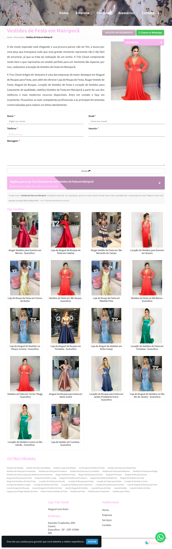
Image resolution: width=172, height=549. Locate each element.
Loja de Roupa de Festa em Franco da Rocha (25, 299)
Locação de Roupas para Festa (81, 481)
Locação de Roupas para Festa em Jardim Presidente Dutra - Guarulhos (106, 396)
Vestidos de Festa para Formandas (21, 471)
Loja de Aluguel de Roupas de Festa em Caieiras (65, 252)
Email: (92, 116)
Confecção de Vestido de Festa (92, 468)
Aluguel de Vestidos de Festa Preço (21, 481)
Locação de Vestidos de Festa (46, 484)
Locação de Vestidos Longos (19, 484)
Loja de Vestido (120, 488)
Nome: (11, 116)
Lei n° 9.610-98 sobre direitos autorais (54, 200)
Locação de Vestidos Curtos (135, 481)
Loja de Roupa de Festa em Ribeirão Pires (106, 299)
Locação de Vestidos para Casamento (77, 484)
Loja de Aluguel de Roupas (18, 488)
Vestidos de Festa (77, 491)
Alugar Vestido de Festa (65, 474)
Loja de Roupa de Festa (101, 488)
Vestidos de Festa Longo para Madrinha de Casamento (30, 474)
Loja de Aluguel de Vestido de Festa (47, 488)
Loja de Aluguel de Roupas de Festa (142, 484)
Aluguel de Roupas (114, 474)
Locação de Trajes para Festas (109, 481)
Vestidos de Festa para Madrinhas (122, 468)
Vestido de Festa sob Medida (38, 468)
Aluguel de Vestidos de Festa (132, 478)
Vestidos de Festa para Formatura (53, 471)
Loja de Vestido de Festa (140, 488)
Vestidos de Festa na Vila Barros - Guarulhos (147, 299)
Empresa (82, 13)
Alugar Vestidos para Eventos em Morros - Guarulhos (25, 252)
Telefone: (12, 128)
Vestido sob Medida (15, 468)
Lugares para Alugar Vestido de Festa (22, 491)
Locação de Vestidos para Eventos (110, 484)
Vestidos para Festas (121, 491)
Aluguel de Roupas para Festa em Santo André (65, 395)
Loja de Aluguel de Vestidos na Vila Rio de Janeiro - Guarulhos (147, 395)
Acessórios (126, 13)
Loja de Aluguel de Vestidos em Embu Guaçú (106, 347)
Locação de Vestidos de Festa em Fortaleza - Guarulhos (147, 347)
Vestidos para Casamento (99, 491)
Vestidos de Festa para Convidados (84, 471)
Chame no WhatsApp (150, 32)
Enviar (86, 170)
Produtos (104, 13)
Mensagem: (13, 140)
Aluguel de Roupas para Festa (19, 478)
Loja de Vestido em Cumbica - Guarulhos (65, 443)
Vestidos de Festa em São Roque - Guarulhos (65, 299)
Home (64, 13)
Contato (148, 13)
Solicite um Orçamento (119, 32)
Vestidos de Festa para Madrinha (116, 471)
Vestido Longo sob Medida (64, 468)
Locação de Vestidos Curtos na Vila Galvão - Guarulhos (25, 443)
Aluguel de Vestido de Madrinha (103, 478)
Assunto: (94, 128)
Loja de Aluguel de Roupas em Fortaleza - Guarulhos (66, 347)
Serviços (107, 520)
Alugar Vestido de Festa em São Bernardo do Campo (106, 252)
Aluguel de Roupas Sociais (136, 474)
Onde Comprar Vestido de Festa (54, 491)
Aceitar (92, 541)
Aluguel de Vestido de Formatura (73, 478)
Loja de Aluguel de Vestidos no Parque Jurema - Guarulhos (25, 347)
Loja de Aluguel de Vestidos (76, 488)
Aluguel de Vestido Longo (45, 478)
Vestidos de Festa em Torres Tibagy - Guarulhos (24, 395)
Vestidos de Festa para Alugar (145, 471)
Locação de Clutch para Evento (52, 481)
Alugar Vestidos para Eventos (90, 474)
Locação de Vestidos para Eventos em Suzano (147, 252)
